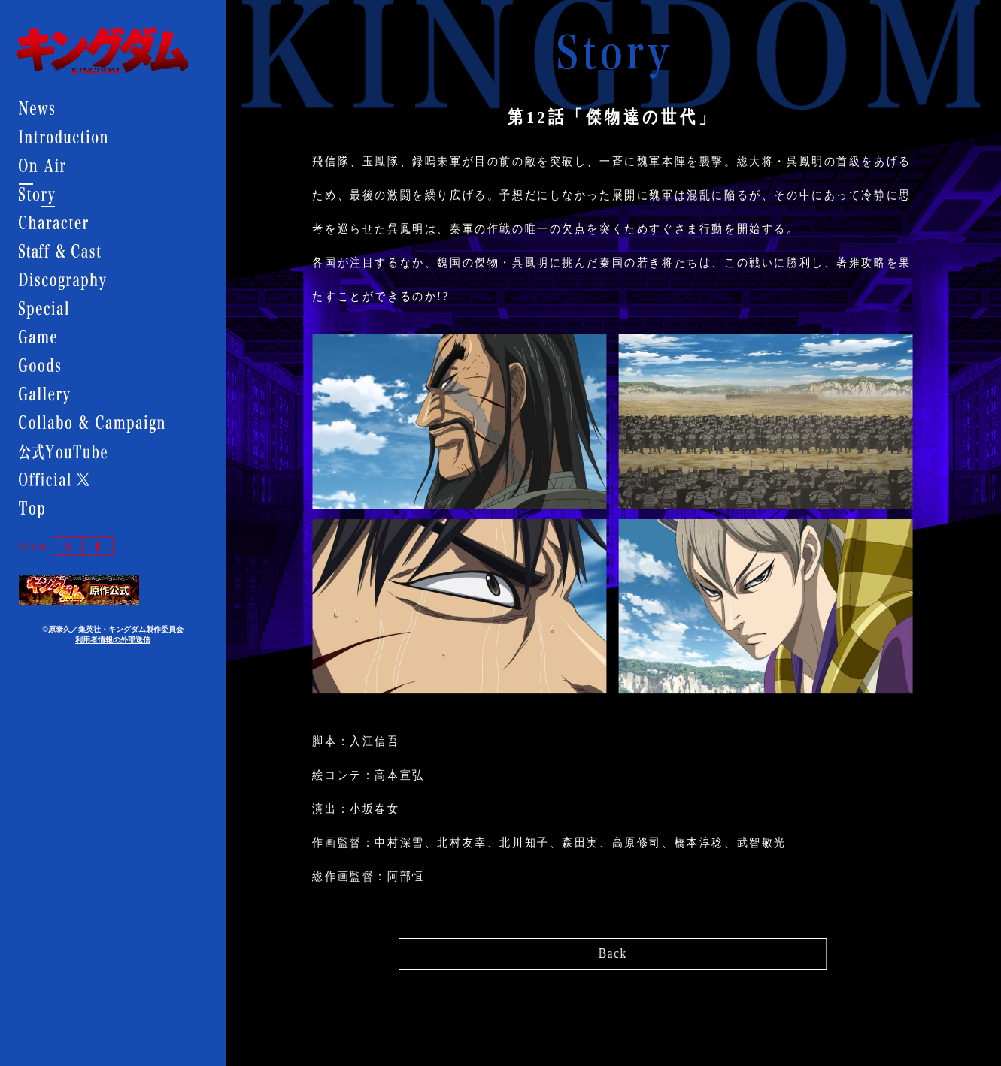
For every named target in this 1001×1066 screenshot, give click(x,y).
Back (613, 950)
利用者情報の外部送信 (112, 640)
